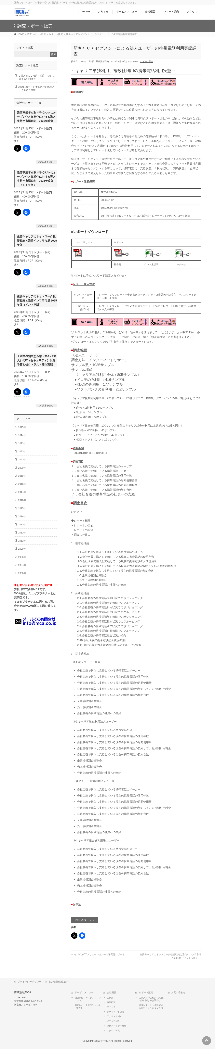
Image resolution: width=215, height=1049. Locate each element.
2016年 (22, 500)
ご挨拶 (110, 997)
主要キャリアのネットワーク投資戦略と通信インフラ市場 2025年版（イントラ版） (37, 300)
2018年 (22, 484)
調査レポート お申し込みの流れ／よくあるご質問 (36, 88)
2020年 (22, 468)
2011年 (22, 540)
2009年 (22, 548)
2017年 (22, 492)
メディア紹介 (113, 1021)
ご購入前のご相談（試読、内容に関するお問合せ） (36, 77)
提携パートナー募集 (116, 1026)
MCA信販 (31, 605)
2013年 (22, 524)
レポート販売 (146, 61)
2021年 (22, 459)
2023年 (22, 443)
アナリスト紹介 (114, 1016)
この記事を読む (45, 162)
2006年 (22, 573)
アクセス (111, 1007)
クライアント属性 (115, 1011)
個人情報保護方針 (58, 981)
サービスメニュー (84, 992)
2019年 (22, 476)
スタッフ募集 (113, 1030)
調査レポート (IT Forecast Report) (87, 1006)
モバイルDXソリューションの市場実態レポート (98, 954)
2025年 (22, 427)
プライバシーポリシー (29, 981)
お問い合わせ (178, 992)
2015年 (22, 508)
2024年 (22, 435)
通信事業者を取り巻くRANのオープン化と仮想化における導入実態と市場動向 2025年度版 (36, 116)
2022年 (22, 451)
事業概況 (111, 1002)
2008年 (22, 557)
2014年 (22, 516)
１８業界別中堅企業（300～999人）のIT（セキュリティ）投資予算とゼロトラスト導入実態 (37, 360)
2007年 (22, 565)
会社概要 (111, 992)
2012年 (22, 532)
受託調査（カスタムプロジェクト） (88, 999)
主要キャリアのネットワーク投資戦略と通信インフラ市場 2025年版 (37, 240)
